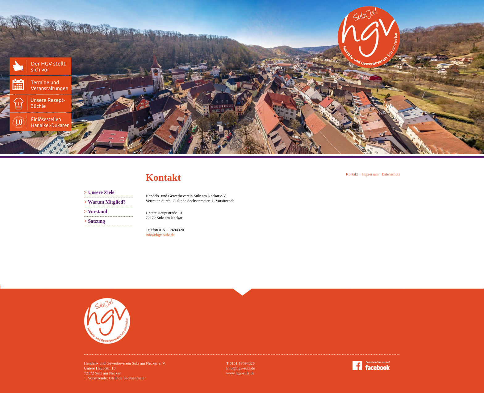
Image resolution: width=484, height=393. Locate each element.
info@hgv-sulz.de (160, 234)
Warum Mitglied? (105, 202)
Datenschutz (391, 174)
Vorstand (95, 211)
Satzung (94, 221)
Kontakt (352, 174)
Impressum (370, 174)
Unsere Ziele (99, 192)
